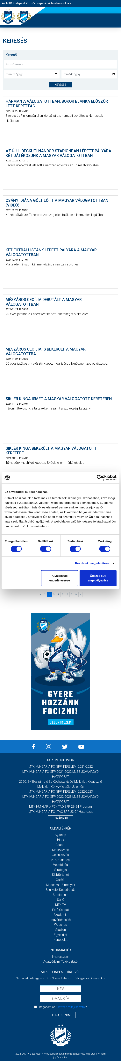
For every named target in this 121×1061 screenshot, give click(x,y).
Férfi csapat (60, 910)
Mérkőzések (60, 850)
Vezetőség (60, 865)
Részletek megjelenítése (92, 563)
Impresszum (60, 957)
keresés (60, 84)
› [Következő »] (80, 594)
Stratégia (60, 870)
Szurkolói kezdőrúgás (60, 890)
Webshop (60, 925)
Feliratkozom (60, 1015)
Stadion (60, 930)
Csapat (60, 845)
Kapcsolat (60, 940)
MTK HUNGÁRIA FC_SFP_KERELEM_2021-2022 (60, 766)
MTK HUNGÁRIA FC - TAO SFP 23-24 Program (60, 806)
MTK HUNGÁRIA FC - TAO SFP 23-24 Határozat (60, 812)
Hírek (60, 840)
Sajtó (60, 900)
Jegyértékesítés (61, 920)
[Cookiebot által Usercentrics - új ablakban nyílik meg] (99, 478)
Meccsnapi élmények (60, 885)
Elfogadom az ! (62, 1006)
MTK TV (60, 905)
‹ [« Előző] (40, 594)
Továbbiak (60, 818)
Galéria (60, 880)
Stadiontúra (60, 895)
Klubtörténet (60, 875)
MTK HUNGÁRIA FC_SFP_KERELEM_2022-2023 (60, 791)
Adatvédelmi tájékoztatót (71, 1006)
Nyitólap (60, 835)
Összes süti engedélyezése (98, 578)
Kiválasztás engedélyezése (59, 578)
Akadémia (61, 915)
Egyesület (60, 935)
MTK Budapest (61, 860)
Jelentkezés (60, 855)
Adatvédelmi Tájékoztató (60, 961)
